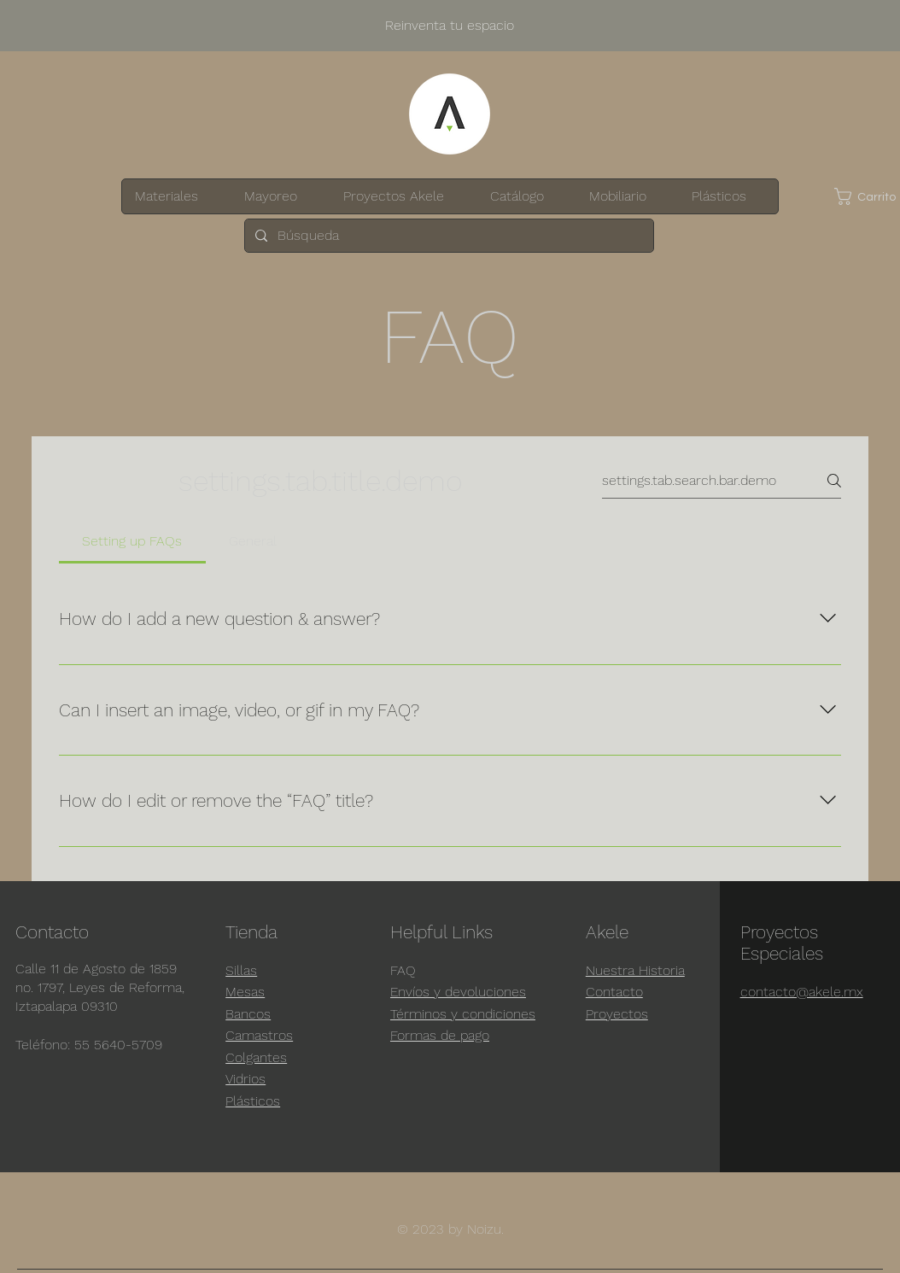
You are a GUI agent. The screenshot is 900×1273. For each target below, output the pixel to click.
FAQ (403, 970)
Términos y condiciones (462, 1014)
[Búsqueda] (447, 235)
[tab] (132, 541)
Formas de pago (439, 1035)
